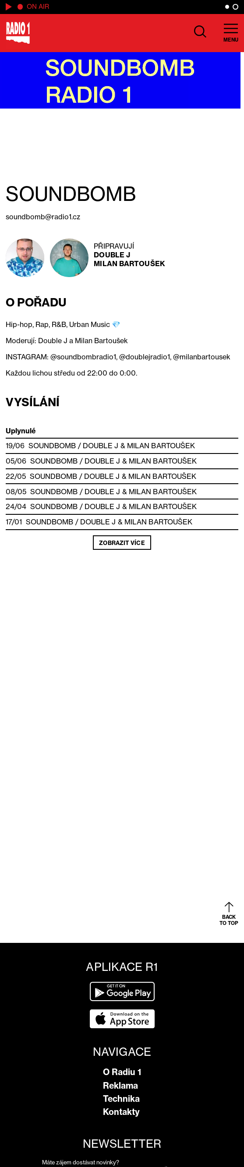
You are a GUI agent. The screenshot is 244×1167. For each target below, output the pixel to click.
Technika (121, 1098)
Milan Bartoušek (129, 263)
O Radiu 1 (122, 1072)
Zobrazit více (122, 542)
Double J (112, 254)
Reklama (120, 1085)
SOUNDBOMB (52, 445)
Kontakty (121, 1112)
